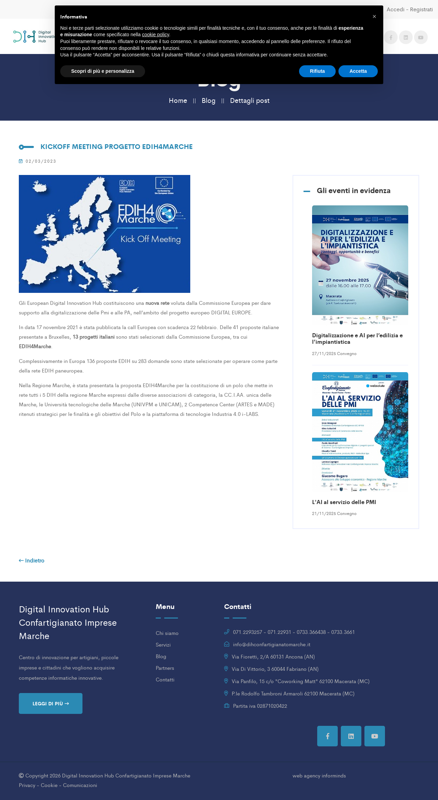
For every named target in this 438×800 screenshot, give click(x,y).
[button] (374, 16)
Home (178, 100)
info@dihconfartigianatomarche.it (271, 644)
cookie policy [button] (155, 34)
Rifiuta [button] (317, 71)
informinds (334, 775)
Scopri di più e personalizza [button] (102, 71)
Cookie (49, 784)
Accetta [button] (358, 71)
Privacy (27, 784)
